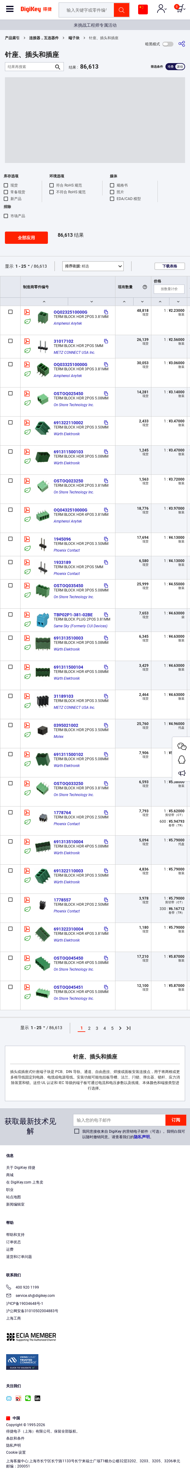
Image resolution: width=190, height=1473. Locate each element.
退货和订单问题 (19, 1257)
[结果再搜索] (29, 66)
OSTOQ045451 (68, 987)
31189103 (63, 696)
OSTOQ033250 (68, 783)
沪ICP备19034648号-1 (24, 1303)
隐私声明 (142, 1137)
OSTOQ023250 (68, 480)
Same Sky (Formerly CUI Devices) (80, 626)
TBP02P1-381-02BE (73, 614)
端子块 (73, 38)
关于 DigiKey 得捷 (20, 1167)
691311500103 (68, 451)
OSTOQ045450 (68, 958)
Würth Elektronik (67, 434)
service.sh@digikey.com (30, 1296)
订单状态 (13, 1242)
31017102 (63, 341)
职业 (10, 1190)
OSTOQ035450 (68, 585)
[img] (36, 12)
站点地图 (13, 1197)
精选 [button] (77, 266)
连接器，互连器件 (44, 38)
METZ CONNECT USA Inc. (74, 352)
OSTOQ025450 (68, 393)
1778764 (62, 812)
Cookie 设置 (16, 1452)
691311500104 (68, 667)
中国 (13, 1418)
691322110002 (68, 422)
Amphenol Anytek (68, 323)
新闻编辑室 (15, 1204)
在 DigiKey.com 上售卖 (24, 1182)
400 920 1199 (22, 1288)
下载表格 (169, 266)
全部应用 (26, 237)
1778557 (62, 899)
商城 (10, 1175)
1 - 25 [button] (20, 266)
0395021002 (66, 725)
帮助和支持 (15, 1235)
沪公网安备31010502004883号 (32, 1311)
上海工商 (13, 1318)
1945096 (62, 539)
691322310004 (68, 929)
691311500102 (68, 754)
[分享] (181, 44)
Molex (59, 737)
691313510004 (68, 841)
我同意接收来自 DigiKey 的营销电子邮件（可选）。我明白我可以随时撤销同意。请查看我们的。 (133, 1134)
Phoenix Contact (67, 550)
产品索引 (12, 38)
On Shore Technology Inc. (74, 405)
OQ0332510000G (70, 364)
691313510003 (68, 638)
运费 (10, 1249)
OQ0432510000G (70, 510)
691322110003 (68, 870)
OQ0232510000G (70, 312)
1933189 (62, 562)
